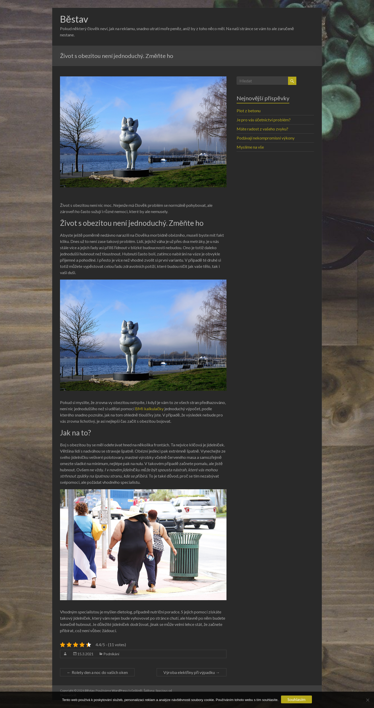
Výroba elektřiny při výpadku (191, 672)
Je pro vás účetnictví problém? (264, 119)
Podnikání (111, 654)
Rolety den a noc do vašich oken (97, 672)
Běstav (74, 19)
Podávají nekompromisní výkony (266, 137)
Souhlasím (296, 699)
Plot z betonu (249, 110)
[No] (367, 700)
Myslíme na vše (250, 146)
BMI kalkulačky (149, 408)
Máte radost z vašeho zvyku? (262, 128)
